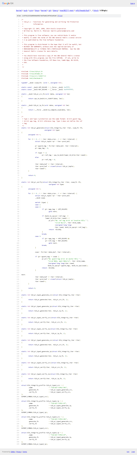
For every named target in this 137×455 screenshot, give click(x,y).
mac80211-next (67, 10)
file (60, 16)
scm (31, 10)
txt (128, 452)
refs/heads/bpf (82, 10)
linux (37, 10)
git (50, 10)
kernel (19, 10)
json (133, 452)
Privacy (18, 452)
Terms (24, 452)
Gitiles (13, 452)
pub (25, 10)
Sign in (132, 3)
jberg (55, 10)
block (95, 10)
